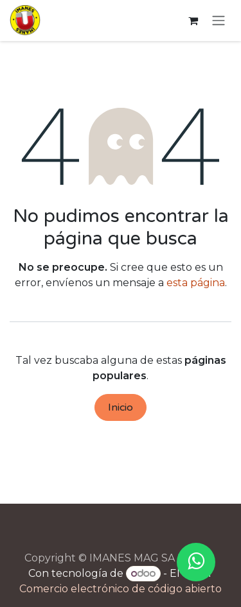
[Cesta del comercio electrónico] (193, 20)
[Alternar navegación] (218, 21)
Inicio (120, 407)
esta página (195, 283)
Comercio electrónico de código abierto (120, 589)
